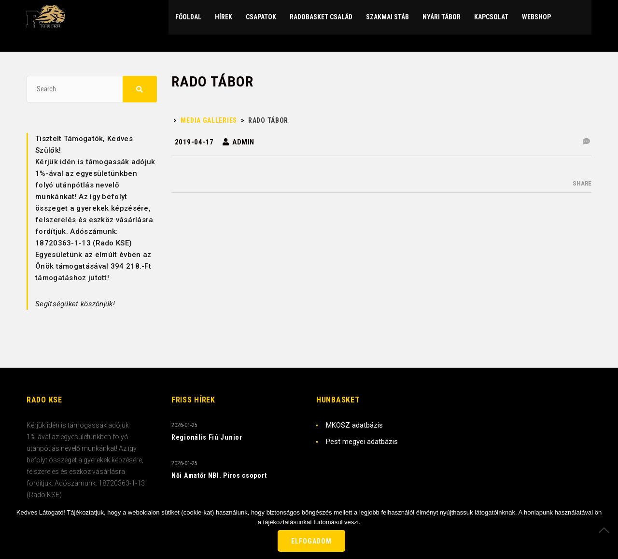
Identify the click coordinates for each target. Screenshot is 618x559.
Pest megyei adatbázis (362, 441)
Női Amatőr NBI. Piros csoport (219, 475)
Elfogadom (311, 541)
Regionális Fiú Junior (206, 437)
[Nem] (606, 530)
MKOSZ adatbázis (354, 425)
